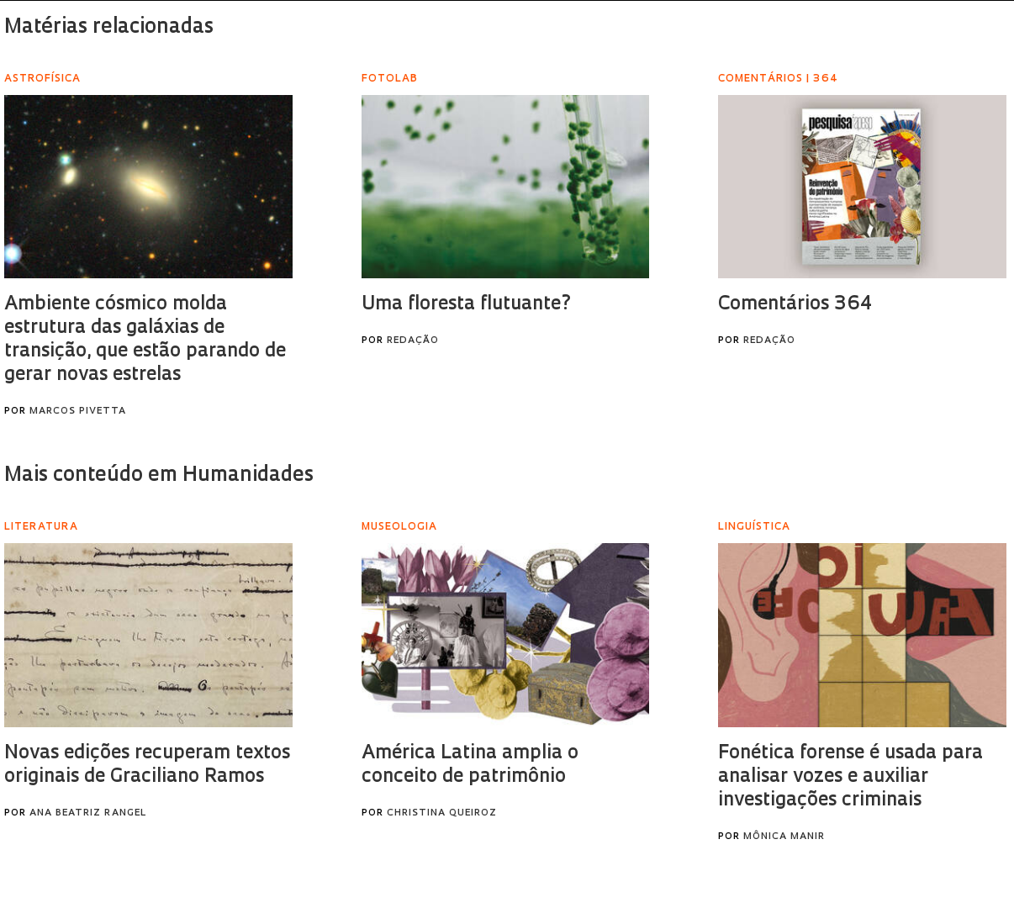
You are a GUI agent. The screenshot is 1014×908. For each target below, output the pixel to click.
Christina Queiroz (442, 813)
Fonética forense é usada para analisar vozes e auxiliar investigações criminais (850, 777)
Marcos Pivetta (77, 411)
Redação (413, 341)
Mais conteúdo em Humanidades (159, 476)
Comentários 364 (795, 304)
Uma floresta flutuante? (467, 304)
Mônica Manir (784, 837)
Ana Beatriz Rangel (87, 813)
